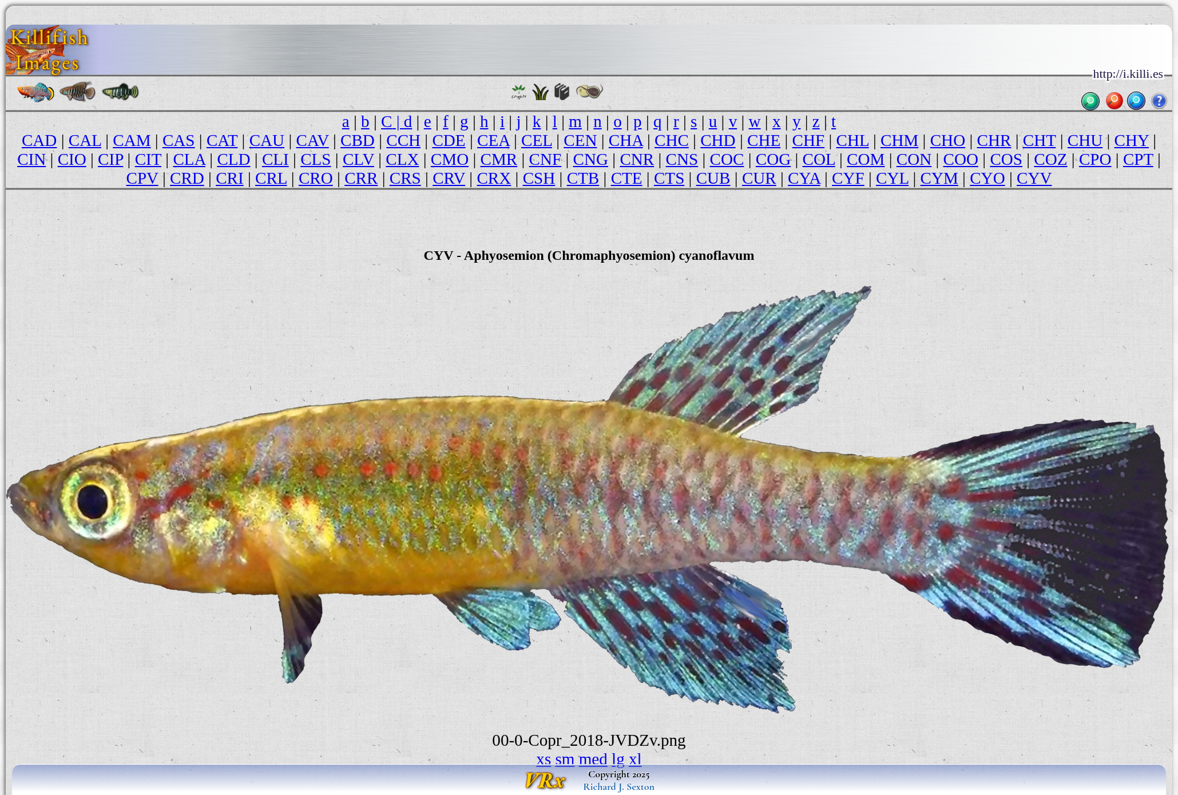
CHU (1085, 140)
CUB (713, 178)
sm (564, 759)
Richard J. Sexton (619, 786)
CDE (448, 140)
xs (543, 759)
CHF (808, 140)
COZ (1050, 159)
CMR (499, 159)
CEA (493, 140)
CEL (536, 140)
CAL (85, 140)
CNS (682, 159)
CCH (403, 140)
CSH (539, 178)
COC (727, 159)
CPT (1138, 159)
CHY (1131, 140)
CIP (110, 159)
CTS (669, 178)
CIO (72, 159)
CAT (222, 140)
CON (914, 159)
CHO (947, 140)
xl (635, 759)
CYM (939, 178)
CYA (804, 178)
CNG (590, 159)
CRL (271, 178)
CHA (626, 140)
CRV (449, 178)
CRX (494, 178)
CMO (450, 159)
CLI (275, 159)
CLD (233, 159)
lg (618, 759)
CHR (994, 140)
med (593, 759)
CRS (405, 178)
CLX (402, 159)
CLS (315, 159)
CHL (852, 140)
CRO (316, 178)
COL (819, 159)
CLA (189, 159)
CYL (892, 178)
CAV (312, 140)
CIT (148, 159)
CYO (987, 178)
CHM (899, 140)
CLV (358, 159)
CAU (266, 140)
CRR (361, 178)
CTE (626, 178)
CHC (672, 140)
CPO (1095, 159)
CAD (39, 140)
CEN (580, 140)
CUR (759, 178)
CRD (187, 178)
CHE (763, 140)
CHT (1039, 140)
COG (773, 159)
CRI (230, 178)
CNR (637, 159)
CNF (545, 159)
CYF (848, 178)
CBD (357, 140)
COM (866, 159)
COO (960, 159)
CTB (583, 178)
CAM (131, 140)
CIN (31, 159)
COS (1006, 159)
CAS (178, 140)
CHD (717, 140)
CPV (142, 178)
